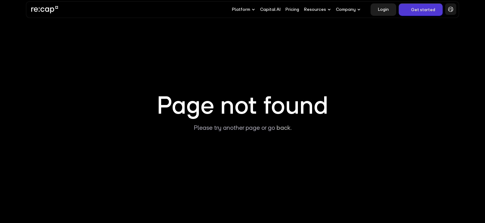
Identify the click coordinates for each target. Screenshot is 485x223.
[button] (243, 9)
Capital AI (270, 9)
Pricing (292, 9)
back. (284, 127)
